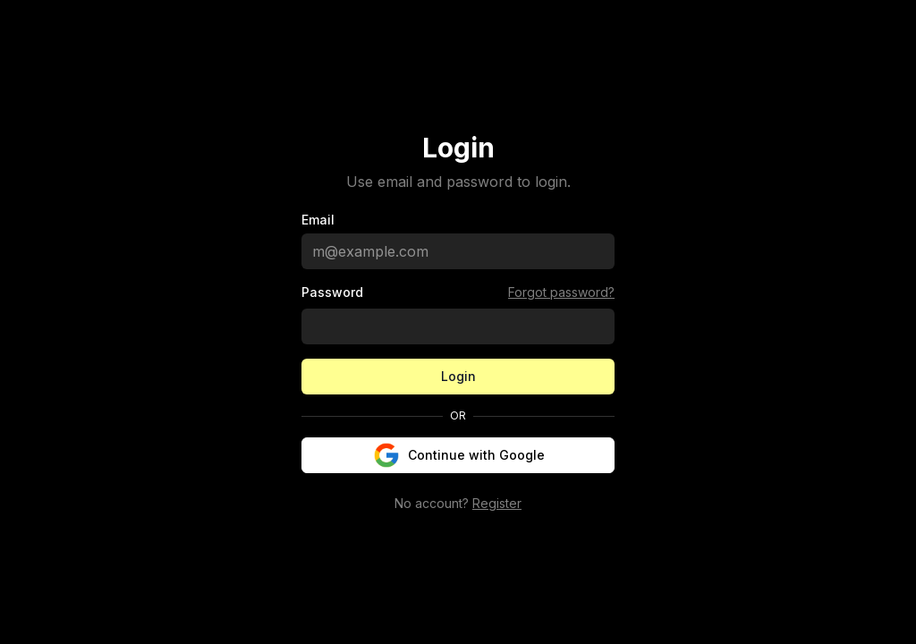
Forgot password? (561, 292)
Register (497, 503)
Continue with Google (458, 455)
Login (458, 376)
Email (318, 220)
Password (332, 292)
